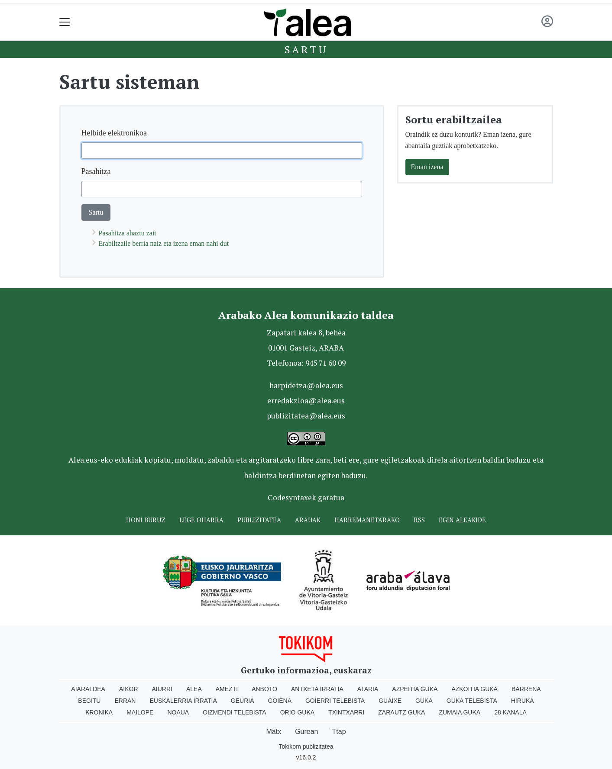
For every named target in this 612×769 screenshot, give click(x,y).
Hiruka (522, 700)
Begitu (89, 700)
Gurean (306, 731)
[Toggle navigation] (64, 22)
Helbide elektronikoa (114, 133)
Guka (424, 700)
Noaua (178, 712)
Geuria (242, 700)
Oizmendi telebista (234, 712)
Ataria (368, 688)
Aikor (128, 688)
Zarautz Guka (401, 712)
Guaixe (390, 700)
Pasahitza (96, 171)
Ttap (339, 731)
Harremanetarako (367, 520)
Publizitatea (259, 520)
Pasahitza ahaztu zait (127, 233)
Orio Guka (297, 712)
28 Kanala (510, 712)
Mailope (139, 712)
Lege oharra (201, 520)
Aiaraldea (88, 688)
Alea (194, 688)
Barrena (526, 688)
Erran (125, 700)
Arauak (308, 520)
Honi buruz (145, 520)
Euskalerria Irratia (183, 700)
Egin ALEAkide (462, 520)
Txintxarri (346, 712)
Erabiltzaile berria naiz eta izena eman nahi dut (164, 243)
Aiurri (162, 688)
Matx (273, 731)
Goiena (279, 700)
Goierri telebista (335, 700)
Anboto (264, 688)
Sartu (306, 49)
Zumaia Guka (459, 712)
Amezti (227, 688)
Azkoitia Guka (474, 688)
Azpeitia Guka (414, 688)
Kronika (99, 712)
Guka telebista (472, 700)
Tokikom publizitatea (305, 746)
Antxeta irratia (317, 688)
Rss (419, 520)
